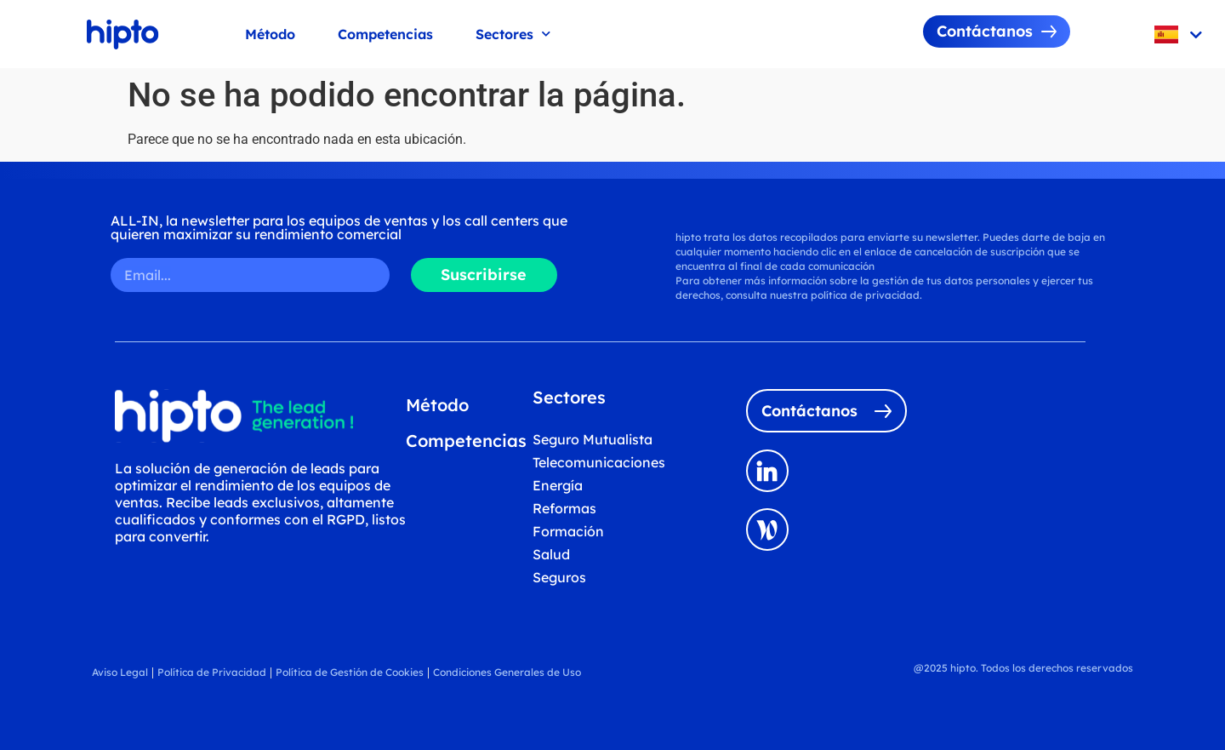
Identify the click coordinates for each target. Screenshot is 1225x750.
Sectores (513, 33)
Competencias (385, 34)
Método (270, 34)
